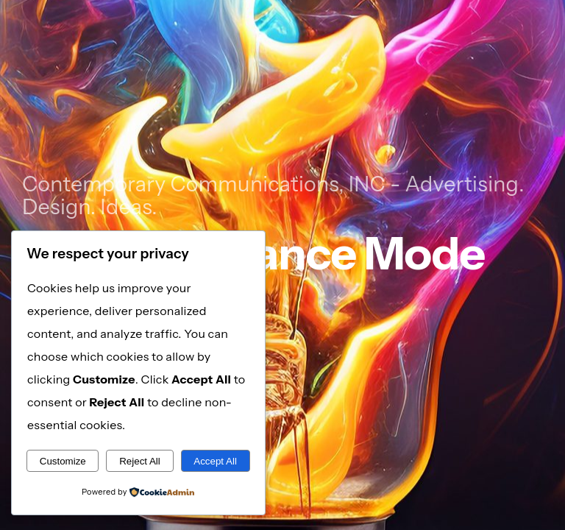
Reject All (139, 461)
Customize (63, 461)
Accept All (215, 461)
